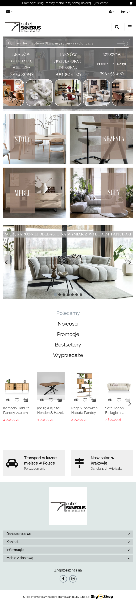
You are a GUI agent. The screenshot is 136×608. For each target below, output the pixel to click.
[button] (125, 11)
